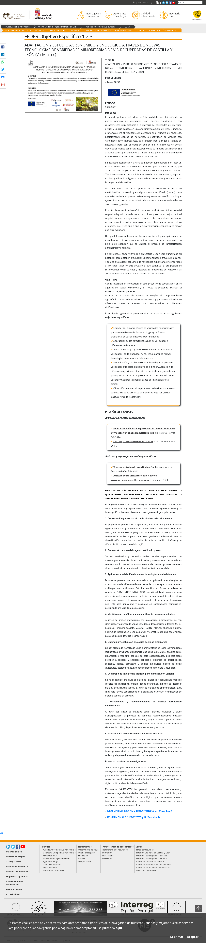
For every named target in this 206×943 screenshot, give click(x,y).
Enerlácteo (83, 855)
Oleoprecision (84, 861)
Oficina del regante (86, 852)
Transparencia (13, 861)
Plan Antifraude (14, 889)
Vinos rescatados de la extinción (131, 467)
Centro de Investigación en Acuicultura (153, 864)
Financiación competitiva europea (100, 26)
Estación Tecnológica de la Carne (151, 858)
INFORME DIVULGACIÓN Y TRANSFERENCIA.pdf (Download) (139, 811)
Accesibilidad (13, 894)
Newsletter (107, 858)
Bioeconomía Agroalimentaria (57, 858)
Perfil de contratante (17, 866)
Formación (107, 852)
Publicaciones (108, 855)
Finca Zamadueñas (145, 849)
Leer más (176, 937)
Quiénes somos (14, 851)
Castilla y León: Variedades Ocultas (133, 441)
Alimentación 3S (50, 855)
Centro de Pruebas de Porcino (150, 861)
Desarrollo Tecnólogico (54, 870)
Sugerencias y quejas (17, 876)
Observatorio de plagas (89, 849)
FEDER (127, 26)
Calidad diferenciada (52, 864)
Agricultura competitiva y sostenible (59, 849)
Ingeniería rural (50, 867)
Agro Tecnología (50, 861)
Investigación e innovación (17, 26)
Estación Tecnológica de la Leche (151, 855)
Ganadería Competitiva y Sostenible (59, 852)
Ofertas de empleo (15, 856)
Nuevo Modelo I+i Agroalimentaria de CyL (57, 26)
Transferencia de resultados (115, 849)
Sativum (82, 858)
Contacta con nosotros (18, 871)
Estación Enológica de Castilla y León (153, 852)
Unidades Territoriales (146, 870)
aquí (119, 928)
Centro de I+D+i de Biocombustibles (153, 867)
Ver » (2, 833)
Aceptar (193, 937)
